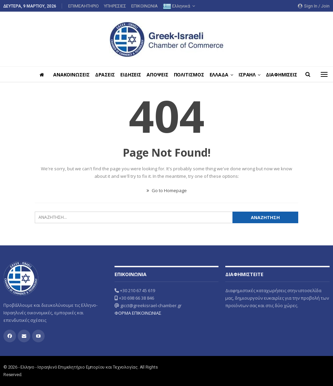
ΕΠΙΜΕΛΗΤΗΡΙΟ (83, 6)
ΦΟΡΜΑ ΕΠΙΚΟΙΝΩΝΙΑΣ (138, 313)
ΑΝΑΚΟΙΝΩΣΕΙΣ (87, 74)
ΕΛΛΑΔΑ (239, 74)
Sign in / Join (314, 6)
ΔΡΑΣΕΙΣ (122, 74)
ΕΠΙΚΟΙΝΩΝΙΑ (144, 6)
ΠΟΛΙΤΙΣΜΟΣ (209, 74)
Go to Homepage (167, 190)
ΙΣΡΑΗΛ (268, 74)
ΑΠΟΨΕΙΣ (176, 74)
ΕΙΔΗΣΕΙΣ (148, 74)
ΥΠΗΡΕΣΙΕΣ (115, 6)
